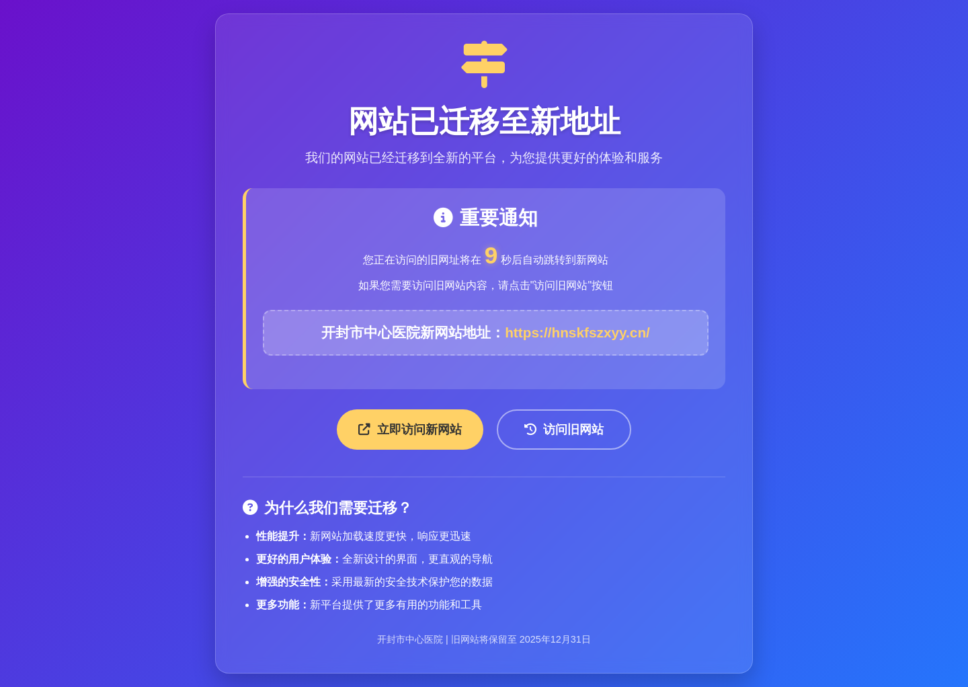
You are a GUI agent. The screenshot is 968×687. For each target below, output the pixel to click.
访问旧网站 (564, 429)
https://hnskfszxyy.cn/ (577, 332)
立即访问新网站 (410, 429)
